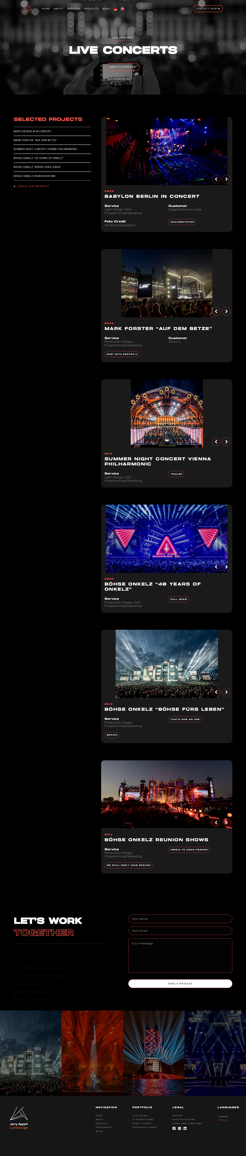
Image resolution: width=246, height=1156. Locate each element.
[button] (216, 179)
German (223, 1117)
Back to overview (123, 66)
